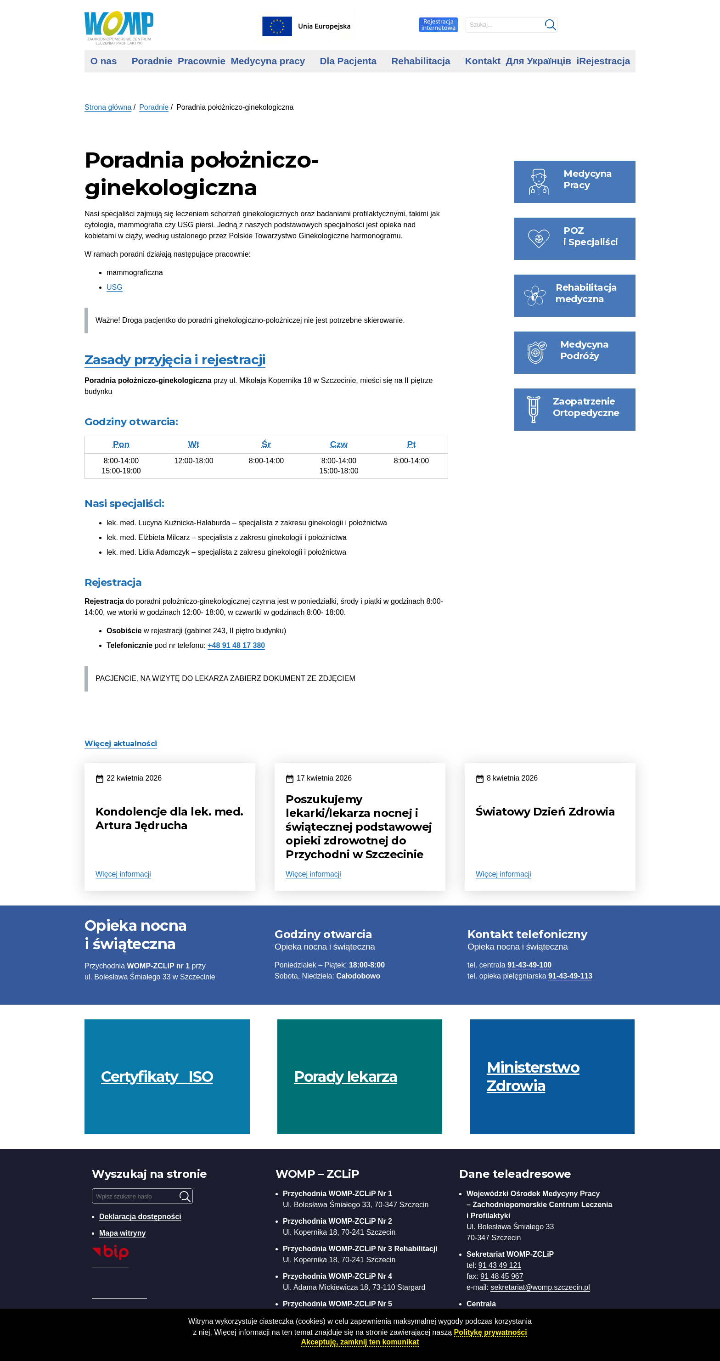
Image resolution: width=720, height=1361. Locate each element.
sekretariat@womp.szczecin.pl (540, 1287)
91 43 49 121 (499, 1265)
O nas (103, 61)
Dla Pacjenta (348, 61)
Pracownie (201, 61)
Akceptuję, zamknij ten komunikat (360, 1342)
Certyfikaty (157, 1077)
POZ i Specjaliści (590, 236)
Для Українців (539, 61)
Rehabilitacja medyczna (586, 293)
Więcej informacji (123, 874)
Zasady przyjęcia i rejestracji (174, 359)
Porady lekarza (345, 1076)
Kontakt (483, 61)
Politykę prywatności (490, 1332)
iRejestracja (603, 61)
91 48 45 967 (501, 1276)
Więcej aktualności (120, 743)
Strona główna (107, 107)
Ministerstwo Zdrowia (533, 1076)
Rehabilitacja (420, 61)
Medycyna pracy (268, 61)
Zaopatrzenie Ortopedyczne (586, 407)
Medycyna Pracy (587, 179)
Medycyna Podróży (584, 350)
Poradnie (152, 61)
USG (115, 287)
